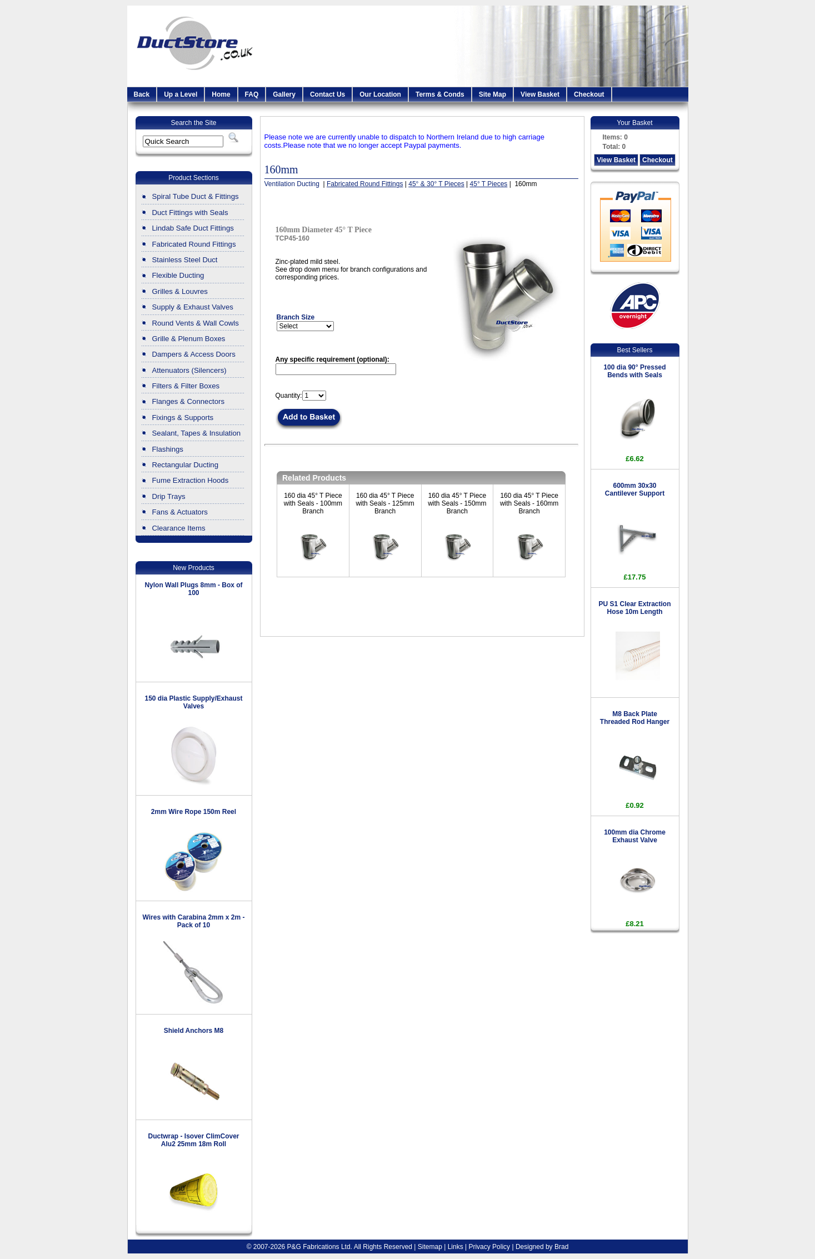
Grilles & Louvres (180, 291)
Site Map (492, 94)
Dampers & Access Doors (194, 354)
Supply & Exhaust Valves (192, 307)
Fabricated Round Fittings (194, 244)
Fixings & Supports (183, 417)
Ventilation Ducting (293, 184)
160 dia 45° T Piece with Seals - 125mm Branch (385, 503)
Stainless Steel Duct (185, 260)
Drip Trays (169, 496)
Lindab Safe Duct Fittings (193, 228)
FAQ (252, 94)
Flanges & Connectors (188, 401)
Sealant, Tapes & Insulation (196, 433)
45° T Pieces (489, 184)
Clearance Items (179, 528)
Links (455, 1247)
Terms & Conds (440, 94)
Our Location (380, 94)
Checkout (589, 94)
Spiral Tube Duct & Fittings (195, 196)
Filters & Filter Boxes (186, 386)
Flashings (167, 449)
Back (142, 94)
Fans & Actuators (180, 512)
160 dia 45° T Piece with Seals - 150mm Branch (457, 503)
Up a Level (180, 94)
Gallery (284, 94)
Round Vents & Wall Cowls (195, 323)
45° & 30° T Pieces (436, 184)
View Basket (540, 94)
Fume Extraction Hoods (190, 480)
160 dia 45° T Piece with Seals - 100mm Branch (313, 503)
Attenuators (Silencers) (189, 370)
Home (221, 94)
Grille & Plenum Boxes (189, 338)
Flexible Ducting (178, 275)
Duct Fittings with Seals (190, 212)
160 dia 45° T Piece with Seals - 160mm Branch (529, 503)
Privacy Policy (489, 1247)
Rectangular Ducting (185, 465)
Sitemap (430, 1247)
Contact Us (327, 94)
